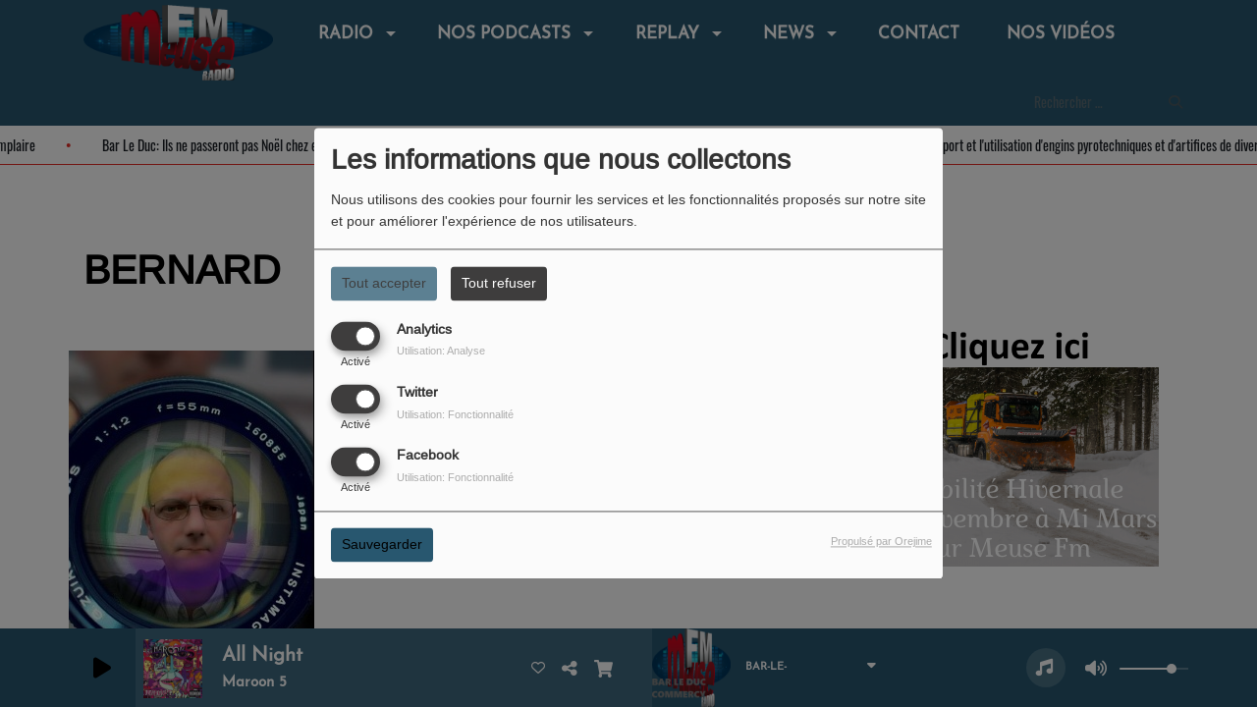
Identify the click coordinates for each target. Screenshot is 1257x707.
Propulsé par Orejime (881, 542)
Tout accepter (384, 283)
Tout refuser (499, 283)
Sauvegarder (382, 545)
